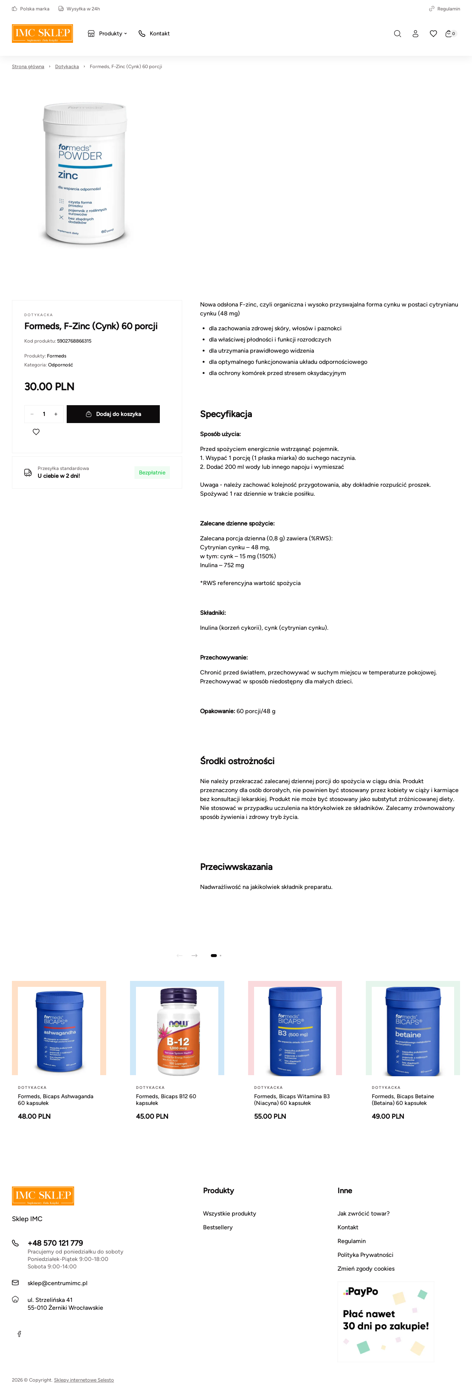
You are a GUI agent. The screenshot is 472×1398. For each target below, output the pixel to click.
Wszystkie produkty (229, 1213)
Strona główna (28, 66)
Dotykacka (67, 66)
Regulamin (444, 9)
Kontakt (348, 1227)
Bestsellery (218, 1227)
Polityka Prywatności (365, 1254)
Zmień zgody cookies (366, 1268)
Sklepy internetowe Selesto (84, 1380)
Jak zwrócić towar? (364, 1213)
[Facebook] (19, 1333)
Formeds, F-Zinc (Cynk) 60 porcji (126, 66)
